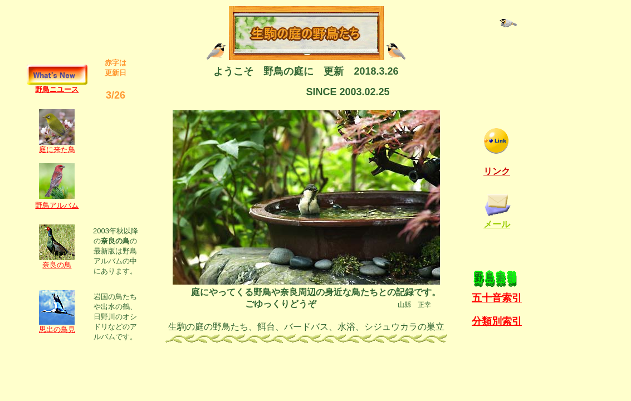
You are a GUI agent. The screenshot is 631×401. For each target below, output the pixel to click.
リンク (496, 171)
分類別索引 (497, 321)
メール (496, 224)
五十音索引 (497, 298)
